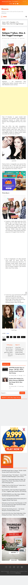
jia (11, 337)
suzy (4, 339)
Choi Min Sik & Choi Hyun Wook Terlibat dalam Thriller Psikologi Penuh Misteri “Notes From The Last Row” (14, 514)
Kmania (5, 9)
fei (7, 337)
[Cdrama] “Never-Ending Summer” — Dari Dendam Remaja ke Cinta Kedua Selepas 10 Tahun (13, 509)
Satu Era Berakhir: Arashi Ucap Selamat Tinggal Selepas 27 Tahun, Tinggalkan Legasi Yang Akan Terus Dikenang (14, 490)
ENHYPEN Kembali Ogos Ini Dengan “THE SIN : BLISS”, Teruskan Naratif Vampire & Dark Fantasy (16, 370)
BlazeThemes (18, 573)
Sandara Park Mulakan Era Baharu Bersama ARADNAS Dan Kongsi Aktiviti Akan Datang (16, 381)
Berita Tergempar (6, 467)
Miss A (23, 337)
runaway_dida (6, 38)
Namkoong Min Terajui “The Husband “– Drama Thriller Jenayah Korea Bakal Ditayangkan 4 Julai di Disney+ (12, 1)
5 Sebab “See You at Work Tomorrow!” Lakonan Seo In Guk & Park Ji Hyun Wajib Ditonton (14, 486)
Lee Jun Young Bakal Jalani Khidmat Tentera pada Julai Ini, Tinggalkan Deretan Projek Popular (14, 499)
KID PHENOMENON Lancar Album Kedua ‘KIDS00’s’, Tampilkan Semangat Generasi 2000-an (13, 494)
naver (8, 333)
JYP (14, 337)
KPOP (4, 29)
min (18, 337)
